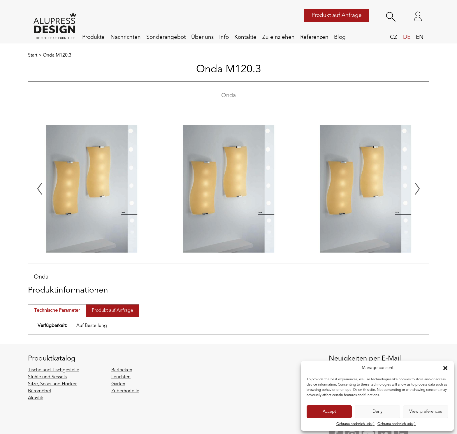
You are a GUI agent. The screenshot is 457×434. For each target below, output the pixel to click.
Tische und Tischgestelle (53, 370)
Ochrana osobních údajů (355, 424)
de (406, 37)
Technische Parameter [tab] (57, 310)
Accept (329, 412)
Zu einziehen (278, 37)
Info (224, 37)
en (419, 37)
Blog (340, 37)
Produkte (93, 37)
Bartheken (121, 370)
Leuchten (121, 377)
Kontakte (245, 37)
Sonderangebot (166, 37)
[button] (445, 368)
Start (32, 55)
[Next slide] (417, 189)
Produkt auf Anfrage (337, 15)
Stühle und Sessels (47, 377)
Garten (118, 384)
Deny (377, 412)
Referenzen (314, 37)
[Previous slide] (40, 189)
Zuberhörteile (125, 391)
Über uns (202, 37)
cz (393, 37)
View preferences (425, 412)
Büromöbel (39, 391)
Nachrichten (125, 37)
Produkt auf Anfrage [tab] (112, 310)
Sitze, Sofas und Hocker (52, 384)
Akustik (35, 398)
